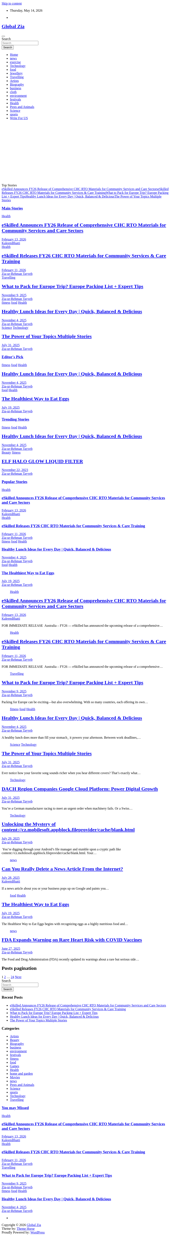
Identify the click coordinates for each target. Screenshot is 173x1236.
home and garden (21, 1073)
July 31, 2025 (11, 345)
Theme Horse (26, 1228)
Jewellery (16, 73)
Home (14, 54)
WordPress (37, 1232)
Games (14, 1066)
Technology (17, 66)
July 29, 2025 (11, 838)
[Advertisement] (86, 152)
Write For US (19, 118)
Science (15, 110)
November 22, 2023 (15, 470)
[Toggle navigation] (3, 36)
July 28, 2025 (11, 877)
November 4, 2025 (14, 320)
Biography (17, 84)
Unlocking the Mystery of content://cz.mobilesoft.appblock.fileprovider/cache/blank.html (68, 826)
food (13, 69)
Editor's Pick (12, 357)
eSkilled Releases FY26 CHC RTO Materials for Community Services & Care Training (85, 190)
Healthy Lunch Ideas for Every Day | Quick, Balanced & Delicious (70, 196)
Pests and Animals (22, 107)
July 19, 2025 (11, 407)
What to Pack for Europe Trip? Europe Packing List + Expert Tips (72, 286)
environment (18, 95)
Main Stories (12, 208)
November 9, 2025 (14, 295)
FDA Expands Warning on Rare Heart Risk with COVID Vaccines (72, 939)
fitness (6, 302)
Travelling (17, 77)
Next (18, 977)
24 (12, 977)
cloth (13, 92)
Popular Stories (14, 482)
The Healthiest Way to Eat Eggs (35, 398)
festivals (15, 99)
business (15, 88)
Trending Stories (15, 419)
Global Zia (13, 26)
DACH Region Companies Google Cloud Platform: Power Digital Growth (80, 789)
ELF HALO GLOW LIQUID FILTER (42, 461)
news (13, 58)
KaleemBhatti (11, 243)
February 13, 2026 (14, 239)
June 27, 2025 (11, 948)
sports (14, 114)
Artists (14, 81)
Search (6, 39)
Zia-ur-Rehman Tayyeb (17, 274)
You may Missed (15, 1108)
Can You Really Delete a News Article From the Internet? (62, 869)
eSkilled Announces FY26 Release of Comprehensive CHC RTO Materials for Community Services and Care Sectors (80, 189)
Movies (15, 1077)
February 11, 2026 (14, 270)
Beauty (6, 452)
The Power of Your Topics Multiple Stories (47, 336)
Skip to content (12, 3)
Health (14, 103)
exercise (15, 62)
